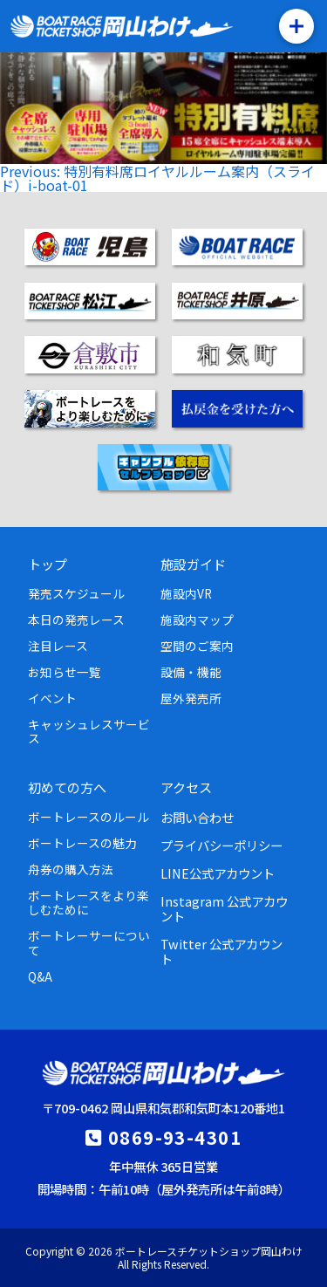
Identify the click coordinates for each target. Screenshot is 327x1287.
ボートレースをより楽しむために (88, 902)
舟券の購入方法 (70, 869)
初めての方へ (67, 787)
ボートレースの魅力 (82, 843)
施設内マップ (197, 619)
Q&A (40, 976)
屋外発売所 (190, 698)
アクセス (186, 787)
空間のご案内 (197, 645)
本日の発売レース (76, 619)
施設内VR (186, 593)
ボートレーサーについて (89, 942)
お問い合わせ (197, 817)
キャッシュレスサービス (89, 731)
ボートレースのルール (88, 816)
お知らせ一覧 (64, 672)
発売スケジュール (76, 593)
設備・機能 (190, 672)
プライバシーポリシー (221, 845)
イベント (52, 698)
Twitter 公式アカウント (221, 951)
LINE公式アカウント (217, 873)
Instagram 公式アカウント (224, 908)
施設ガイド (193, 563)
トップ (47, 563)
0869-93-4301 (175, 1137)
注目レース (58, 645)
